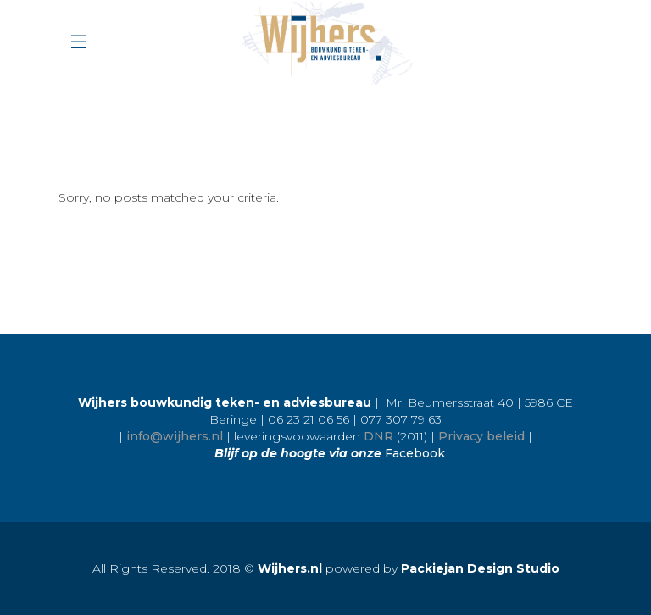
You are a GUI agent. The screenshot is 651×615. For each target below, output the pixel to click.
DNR (378, 436)
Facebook (415, 453)
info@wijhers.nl (174, 436)
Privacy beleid (481, 436)
